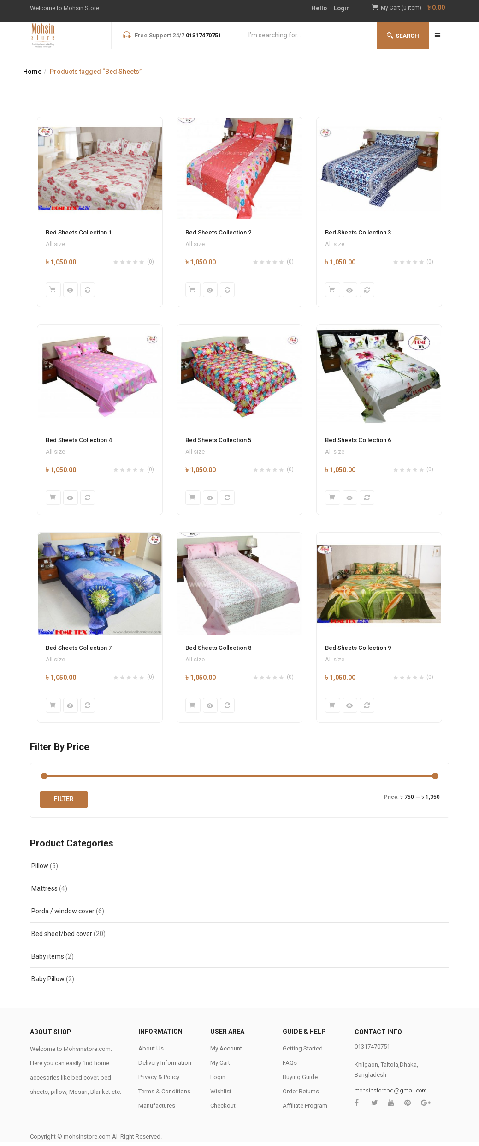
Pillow (39, 870)
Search (403, 35)
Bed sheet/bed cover (61, 938)
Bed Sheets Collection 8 (218, 650)
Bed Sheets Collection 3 (358, 232)
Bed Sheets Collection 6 (358, 441)
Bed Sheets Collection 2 (218, 232)
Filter (64, 803)
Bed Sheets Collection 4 (79, 441)
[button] (415, 8)
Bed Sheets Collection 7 (79, 650)
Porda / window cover (63, 915)
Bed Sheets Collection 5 (218, 441)
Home (32, 71)
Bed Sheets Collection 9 (358, 650)
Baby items (47, 960)
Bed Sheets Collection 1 (79, 232)
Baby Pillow (48, 983)
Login (342, 8)
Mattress (44, 892)
